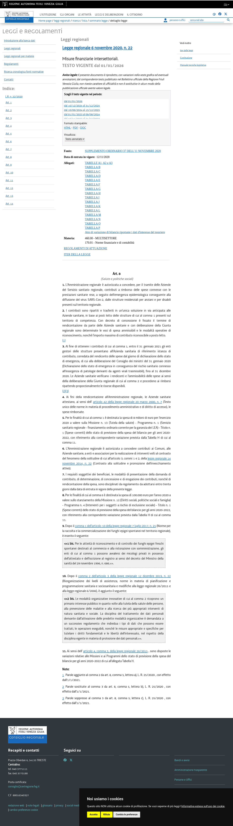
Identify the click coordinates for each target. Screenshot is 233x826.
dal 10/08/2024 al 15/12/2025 (82, 110)
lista (84, 20)
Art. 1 (9, 102)
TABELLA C (92, 171)
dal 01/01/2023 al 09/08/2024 (82, 114)
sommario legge (98, 20)
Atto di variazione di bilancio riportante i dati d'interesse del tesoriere (125, 232)
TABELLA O (92, 223)
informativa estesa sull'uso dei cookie (203, 806)
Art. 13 (9, 196)
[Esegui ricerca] (228, 20)
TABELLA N (92, 219)
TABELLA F (92, 184)
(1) (64, 340)
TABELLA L (92, 210)
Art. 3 (9, 118)
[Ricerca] (206, 20)
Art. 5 (9, 133)
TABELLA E (92, 180)
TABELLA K (92, 206)
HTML (67, 127)
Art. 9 (9, 165)
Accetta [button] (94, 814)
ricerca (76, 20)
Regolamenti (11, 64)
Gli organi (67, 14)
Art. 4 (9, 126)
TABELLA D (92, 176)
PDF (75, 127)
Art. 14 (9, 203)
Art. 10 (9, 172)
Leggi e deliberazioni (109, 14)
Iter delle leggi (186, 50)
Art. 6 (9, 141)
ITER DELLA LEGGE (77, 254)
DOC (83, 127)
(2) (64, 391)
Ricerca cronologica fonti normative (24, 71)
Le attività (84, 14)
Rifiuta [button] (106, 814)
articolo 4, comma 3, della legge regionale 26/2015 (115, 651)
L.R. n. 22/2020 (13, 96)
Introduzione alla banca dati (19, 40)
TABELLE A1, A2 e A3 (98, 163)
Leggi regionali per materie (19, 56)
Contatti (8, 79)
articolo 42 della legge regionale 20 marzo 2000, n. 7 (127, 402)
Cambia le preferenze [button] (127, 814)
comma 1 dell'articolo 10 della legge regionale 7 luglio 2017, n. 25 (115, 526)
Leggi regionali (12, 48)
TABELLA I (92, 197)
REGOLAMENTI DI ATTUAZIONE (85, 248)
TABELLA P (92, 227)
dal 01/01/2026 (73, 101)
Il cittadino (134, 14)
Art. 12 (9, 188)
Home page (45, 20)
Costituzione (186, 57)
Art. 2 (9, 110)
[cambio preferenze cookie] (23, 810)
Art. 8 (9, 157)
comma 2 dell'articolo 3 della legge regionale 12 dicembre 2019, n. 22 (124, 576)
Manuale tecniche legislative (193, 65)
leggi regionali (62, 20)
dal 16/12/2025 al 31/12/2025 (82, 105)
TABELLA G (92, 189)
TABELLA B (92, 167)
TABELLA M (93, 215)
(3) (67, 391)
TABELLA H (92, 193)
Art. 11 (9, 180)
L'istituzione (48, 14)
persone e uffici (174, 20)
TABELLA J (92, 202)
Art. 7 (9, 149)
